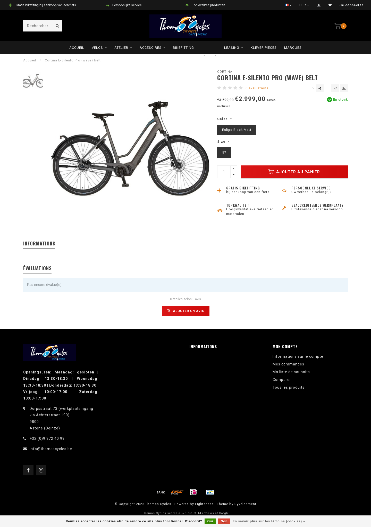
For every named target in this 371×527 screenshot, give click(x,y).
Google (224, 513)
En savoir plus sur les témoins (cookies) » (268, 521)
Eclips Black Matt (236, 130)
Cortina (224, 72)
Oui (210, 521)
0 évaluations (257, 88)
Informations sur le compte (298, 356)
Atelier (121, 48)
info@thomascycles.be (51, 449)
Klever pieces (264, 48)
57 (224, 152)
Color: (224, 119)
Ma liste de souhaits (291, 372)
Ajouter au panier (294, 171)
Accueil (76, 48)
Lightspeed (204, 504)
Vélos (97, 48)
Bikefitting (183, 48)
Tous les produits (289, 387)
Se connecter (351, 5)
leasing (231, 48)
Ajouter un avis (185, 311)
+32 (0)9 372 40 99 (47, 438)
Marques (293, 48)
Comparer (282, 380)
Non (224, 521)
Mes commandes (288, 364)
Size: (223, 141)
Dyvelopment (245, 504)
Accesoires (151, 48)
